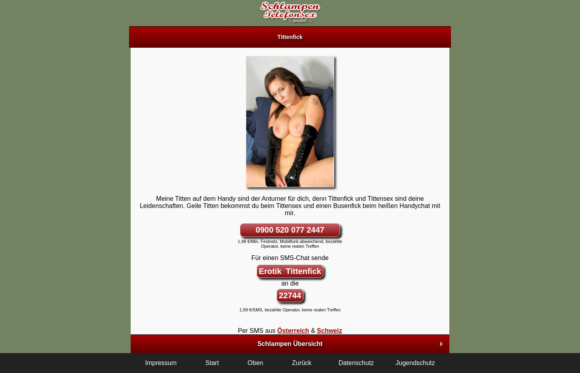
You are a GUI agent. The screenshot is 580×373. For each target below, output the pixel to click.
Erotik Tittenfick (290, 271)
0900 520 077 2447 (290, 229)
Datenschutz (356, 362)
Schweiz (329, 330)
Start (212, 362)
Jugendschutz (415, 362)
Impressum (160, 362)
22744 (290, 295)
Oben (255, 362)
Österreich (293, 330)
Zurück (302, 362)
